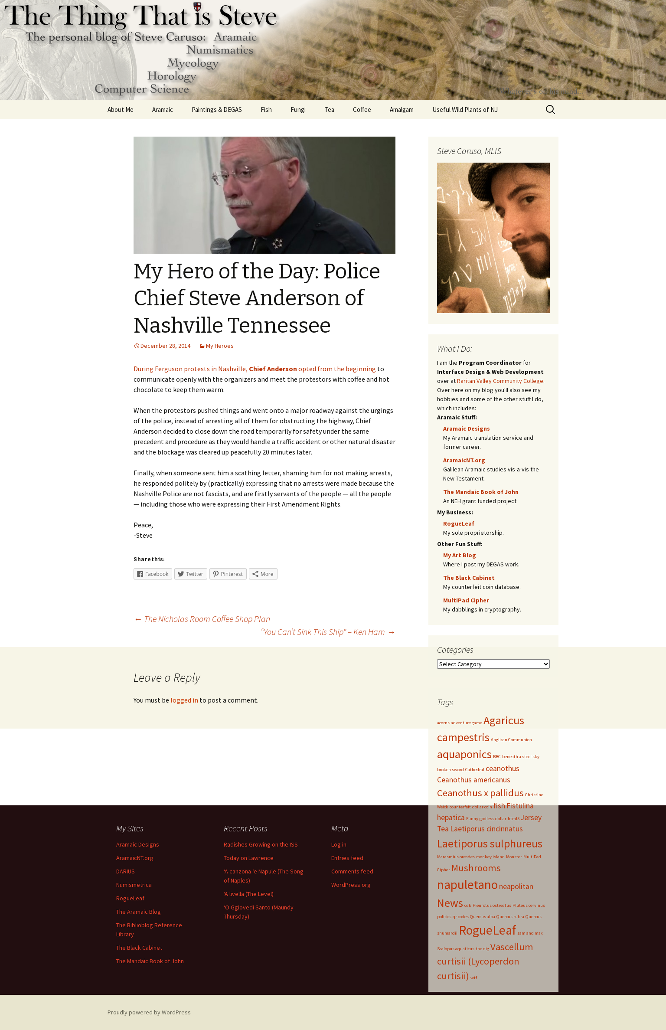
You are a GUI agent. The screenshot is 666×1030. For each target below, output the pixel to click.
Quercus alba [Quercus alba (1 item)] (482, 916)
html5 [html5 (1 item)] (513, 818)
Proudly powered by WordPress (149, 1012)
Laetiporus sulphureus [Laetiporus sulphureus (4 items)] (489, 843)
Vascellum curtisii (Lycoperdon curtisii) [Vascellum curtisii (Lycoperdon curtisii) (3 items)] (485, 961)
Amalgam (402, 109)
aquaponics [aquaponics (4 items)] (464, 754)
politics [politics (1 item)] (444, 916)
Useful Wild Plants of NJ (465, 109)
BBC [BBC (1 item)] (497, 756)
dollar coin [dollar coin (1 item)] (482, 807)
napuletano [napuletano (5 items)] (467, 884)
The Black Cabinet (469, 578)
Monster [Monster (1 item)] (514, 857)
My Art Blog (459, 555)
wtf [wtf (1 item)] (473, 978)
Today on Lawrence (249, 858)
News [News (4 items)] (450, 903)
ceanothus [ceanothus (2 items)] (502, 768)
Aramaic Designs (466, 428)
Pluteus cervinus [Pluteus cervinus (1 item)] (529, 905)
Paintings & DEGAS (217, 109)
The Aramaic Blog (138, 912)
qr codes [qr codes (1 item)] (461, 916)
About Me (121, 109)
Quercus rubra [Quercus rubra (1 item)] (510, 916)
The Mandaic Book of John (481, 492)
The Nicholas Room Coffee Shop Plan (202, 618)
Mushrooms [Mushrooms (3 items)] (476, 868)
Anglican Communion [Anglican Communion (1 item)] (511, 739)
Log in (338, 844)
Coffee (362, 109)
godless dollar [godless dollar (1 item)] (493, 818)
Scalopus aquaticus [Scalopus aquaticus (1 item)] (455, 949)
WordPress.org (351, 885)
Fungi (298, 109)
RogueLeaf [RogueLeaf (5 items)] (487, 930)
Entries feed (347, 858)
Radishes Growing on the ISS (261, 844)
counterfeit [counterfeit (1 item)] (460, 807)
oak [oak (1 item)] (467, 905)
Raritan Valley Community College (500, 381)
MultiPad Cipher (466, 600)
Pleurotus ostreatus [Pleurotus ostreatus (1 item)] (492, 905)
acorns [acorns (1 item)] (443, 723)
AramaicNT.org (464, 460)
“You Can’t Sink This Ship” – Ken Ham (328, 631)
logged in (184, 700)
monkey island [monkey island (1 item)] (490, 857)
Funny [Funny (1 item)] (472, 818)
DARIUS (125, 871)
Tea (329, 109)
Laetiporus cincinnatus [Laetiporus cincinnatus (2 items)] (486, 829)
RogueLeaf (458, 523)
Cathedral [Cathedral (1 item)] (474, 769)
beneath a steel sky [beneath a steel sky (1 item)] (520, 756)
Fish (266, 109)
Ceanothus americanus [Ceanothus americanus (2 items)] (473, 780)
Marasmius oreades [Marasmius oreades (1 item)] (456, 857)
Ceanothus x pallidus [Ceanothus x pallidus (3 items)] (480, 793)
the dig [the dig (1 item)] (482, 949)
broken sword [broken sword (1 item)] (450, 769)
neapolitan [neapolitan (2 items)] (516, 886)
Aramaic (162, 109)
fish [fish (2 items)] (499, 806)
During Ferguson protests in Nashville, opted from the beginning (255, 368)
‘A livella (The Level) (249, 894)
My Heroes (220, 346)
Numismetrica (134, 885)
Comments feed (352, 871)
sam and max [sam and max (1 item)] (530, 933)
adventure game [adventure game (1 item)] (466, 723)
